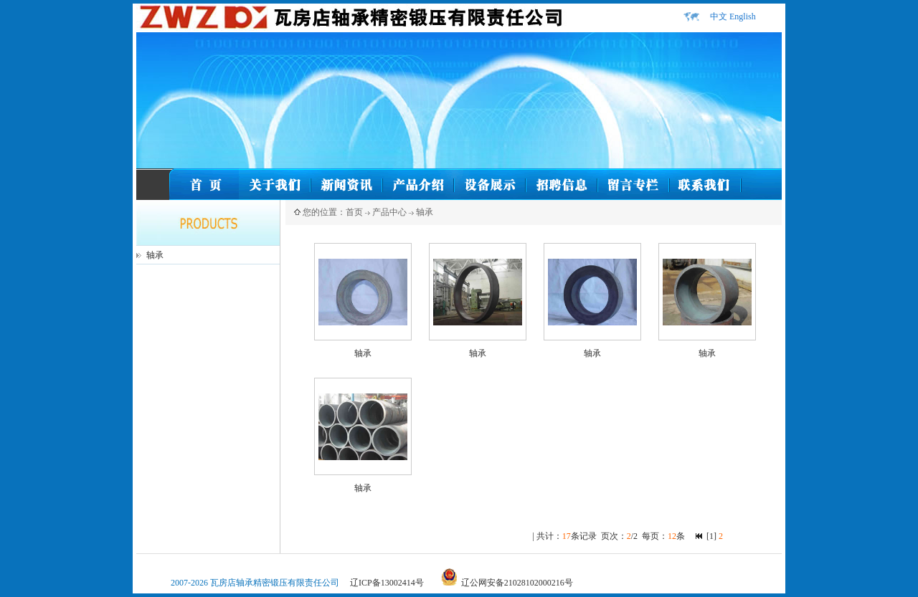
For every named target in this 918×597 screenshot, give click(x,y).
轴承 (155, 255)
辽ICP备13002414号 (387, 583)
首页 (354, 212)
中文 (718, 16)
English (742, 16)
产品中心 (389, 212)
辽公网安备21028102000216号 (517, 583)
